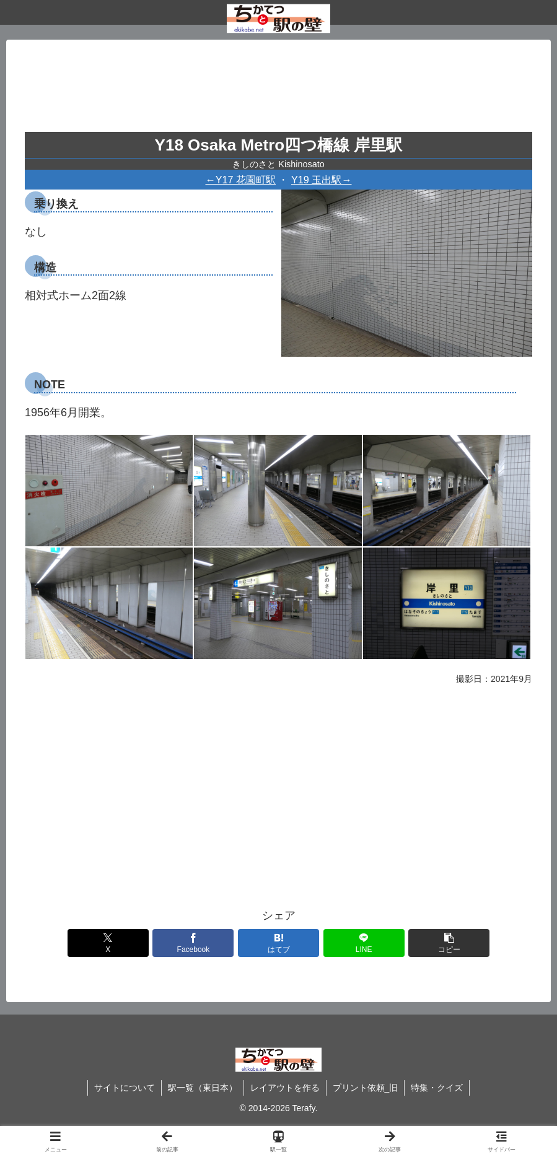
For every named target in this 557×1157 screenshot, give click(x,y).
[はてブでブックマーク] (278, 943)
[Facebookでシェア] (193, 943)
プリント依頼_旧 (365, 1088)
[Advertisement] (278, 90)
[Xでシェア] (108, 943)
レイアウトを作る (285, 1088)
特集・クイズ (437, 1088)
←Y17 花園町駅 (241, 179)
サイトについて (124, 1088)
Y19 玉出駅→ (321, 179)
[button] (448, 943)
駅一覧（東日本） (202, 1088)
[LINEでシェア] (364, 943)
